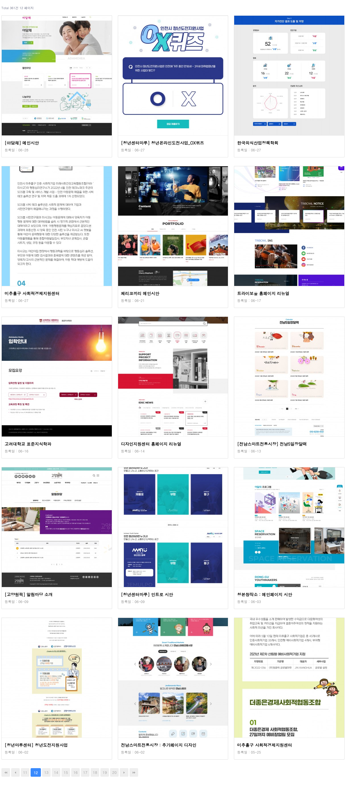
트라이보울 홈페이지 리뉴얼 (263, 293)
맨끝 (134, 772)
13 (46, 772)
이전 (15, 772)
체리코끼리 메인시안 (140, 293)
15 (66, 772)
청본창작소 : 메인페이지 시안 (264, 594)
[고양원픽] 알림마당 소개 (29, 594)
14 (56, 772)
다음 (124, 772)
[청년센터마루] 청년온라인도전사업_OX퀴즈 (162, 143)
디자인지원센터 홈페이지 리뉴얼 (151, 444)
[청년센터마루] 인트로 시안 (147, 594)
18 (95, 772)
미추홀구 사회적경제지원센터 (32, 293)
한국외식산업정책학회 (257, 143)
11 (25, 772)
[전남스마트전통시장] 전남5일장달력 (272, 444)
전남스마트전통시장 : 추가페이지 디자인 (158, 745)
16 (75, 772)
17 (85, 772)
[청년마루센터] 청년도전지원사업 (36, 745)
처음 (5, 772)
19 (105, 772)
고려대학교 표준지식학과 (28, 444)
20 (114, 772)
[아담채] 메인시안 (22, 143)
